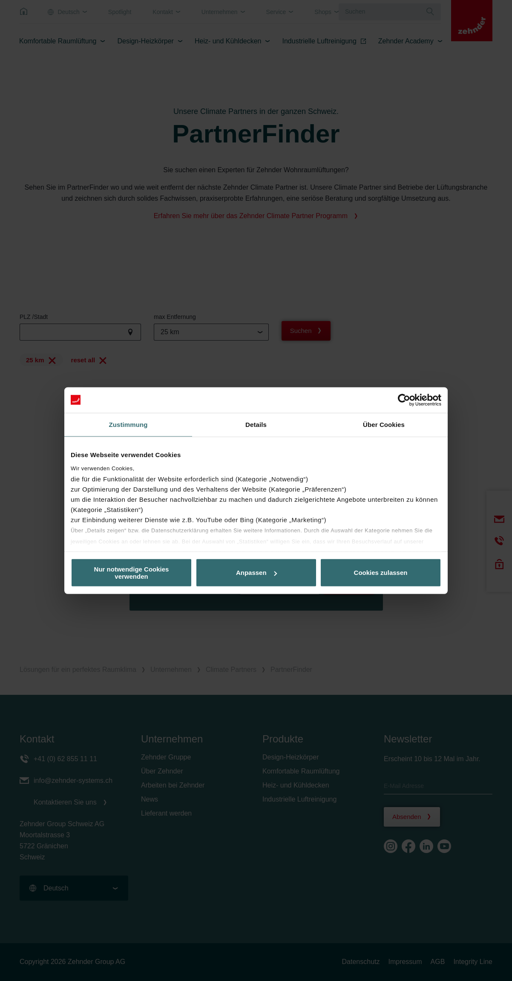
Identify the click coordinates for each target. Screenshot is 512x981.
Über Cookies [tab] (384, 424)
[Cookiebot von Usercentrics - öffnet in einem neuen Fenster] (404, 399)
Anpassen (256, 572)
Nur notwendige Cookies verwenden (131, 572)
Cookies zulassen (381, 572)
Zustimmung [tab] (128, 424)
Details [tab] (256, 424)
